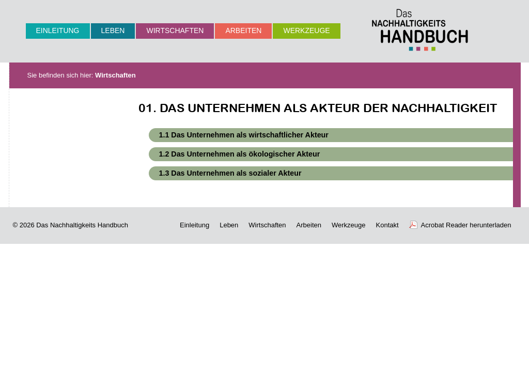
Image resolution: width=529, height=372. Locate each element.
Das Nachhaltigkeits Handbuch (82, 225)
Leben (113, 30)
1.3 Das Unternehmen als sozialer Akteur (230, 173)
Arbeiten (243, 30)
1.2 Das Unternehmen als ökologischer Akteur (239, 154)
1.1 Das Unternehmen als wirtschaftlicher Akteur (244, 135)
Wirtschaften (175, 30)
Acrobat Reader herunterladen (466, 225)
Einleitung (58, 30)
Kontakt (387, 225)
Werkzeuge (306, 30)
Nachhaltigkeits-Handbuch (420, 29)
